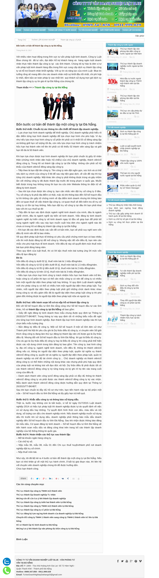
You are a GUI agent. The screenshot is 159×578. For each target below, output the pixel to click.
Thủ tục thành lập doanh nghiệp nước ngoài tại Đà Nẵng (131, 66)
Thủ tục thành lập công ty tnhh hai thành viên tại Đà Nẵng (44, 502)
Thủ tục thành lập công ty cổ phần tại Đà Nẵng (38, 510)
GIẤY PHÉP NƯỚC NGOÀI (110, 30)
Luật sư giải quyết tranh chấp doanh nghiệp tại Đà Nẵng (130, 148)
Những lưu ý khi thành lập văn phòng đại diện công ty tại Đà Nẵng (47, 528)
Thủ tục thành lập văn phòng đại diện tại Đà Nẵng (130, 98)
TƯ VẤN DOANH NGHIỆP (88, 30)
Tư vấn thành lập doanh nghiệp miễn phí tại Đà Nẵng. (130, 273)
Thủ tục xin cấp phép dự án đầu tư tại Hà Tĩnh (131, 111)
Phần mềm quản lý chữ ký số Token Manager (130, 186)
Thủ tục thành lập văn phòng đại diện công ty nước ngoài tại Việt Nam (131, 51)
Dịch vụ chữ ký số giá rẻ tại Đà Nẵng (125, 219)
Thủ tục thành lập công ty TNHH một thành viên (39, 491)
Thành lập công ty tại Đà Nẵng (50, 87)
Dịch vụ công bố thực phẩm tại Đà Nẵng (126, 223)
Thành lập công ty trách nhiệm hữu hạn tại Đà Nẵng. (130, 317)
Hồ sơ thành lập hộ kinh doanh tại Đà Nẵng (36, 525)
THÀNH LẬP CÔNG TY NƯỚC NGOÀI (62, 30)
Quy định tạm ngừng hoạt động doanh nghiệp (126, 209)
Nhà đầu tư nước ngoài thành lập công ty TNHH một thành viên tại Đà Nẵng (130, 82)
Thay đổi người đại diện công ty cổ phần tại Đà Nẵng (130, 302)
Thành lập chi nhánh (131, 30)
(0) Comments (116, 75)
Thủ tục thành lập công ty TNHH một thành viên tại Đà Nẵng (44, 506)
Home (18, 30)
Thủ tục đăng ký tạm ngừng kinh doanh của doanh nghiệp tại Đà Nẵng (49, 513)
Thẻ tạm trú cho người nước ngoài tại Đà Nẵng (130, 174)
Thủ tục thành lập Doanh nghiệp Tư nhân (36, 495)
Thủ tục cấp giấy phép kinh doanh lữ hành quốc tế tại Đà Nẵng (126, 214)
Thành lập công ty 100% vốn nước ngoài (131, 162)
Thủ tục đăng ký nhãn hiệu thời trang (125, 205)
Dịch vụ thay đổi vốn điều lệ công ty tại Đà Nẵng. (129, 287)
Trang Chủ (22, 40)
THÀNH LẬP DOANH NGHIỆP (35, 30)
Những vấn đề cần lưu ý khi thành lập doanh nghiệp (41, 498)
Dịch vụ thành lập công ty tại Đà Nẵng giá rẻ (130, 132)
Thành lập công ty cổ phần (70, 40)
